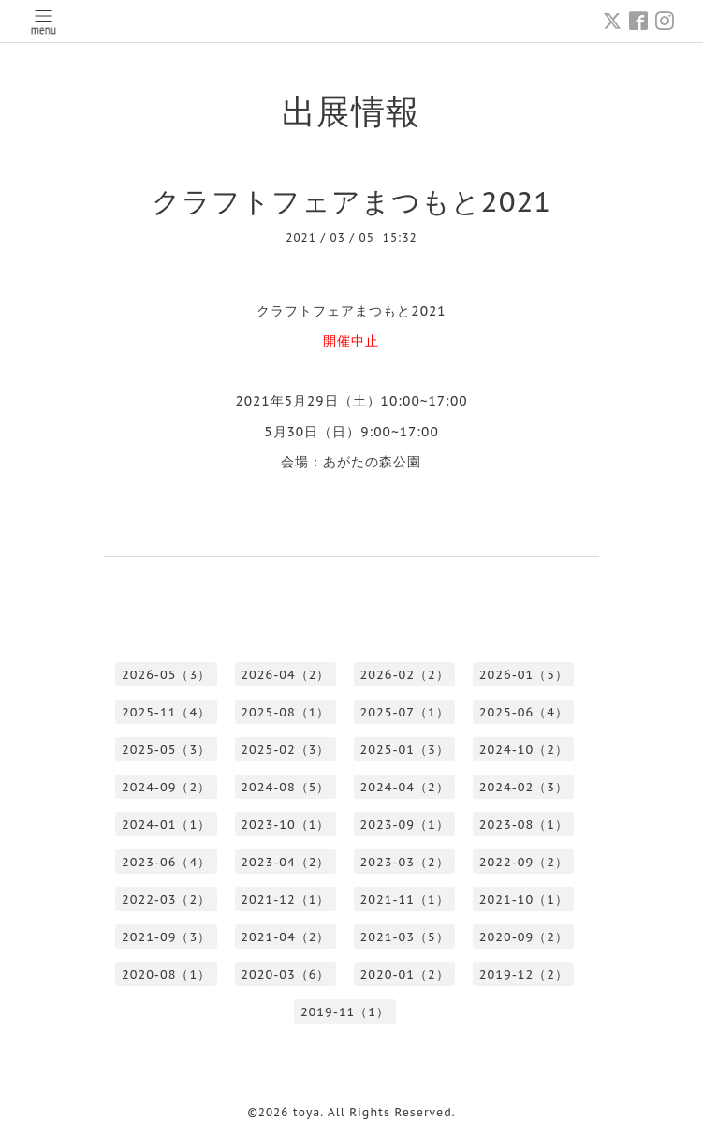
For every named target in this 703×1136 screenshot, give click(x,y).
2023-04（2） (285, 862)
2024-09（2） (166, 787)
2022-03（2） (166, 899)
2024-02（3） (523, 787)
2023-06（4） (166, 862)
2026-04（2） (285, 675)
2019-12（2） (523, 974)
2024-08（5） (285, 787)
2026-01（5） (523, 675)
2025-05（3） (166, 750)
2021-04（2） (285, 937)
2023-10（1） (285, 825)
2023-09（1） (404, 825)
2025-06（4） (523, 712)
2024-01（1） (166, 825)
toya (307, 1112)
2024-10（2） (523, 750)
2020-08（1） (166, 974)
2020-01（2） (404, 974)
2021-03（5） (404, 937)
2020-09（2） (523, 937)
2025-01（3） (404, 750)
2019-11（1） (344, 1012)
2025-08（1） (285, 712)
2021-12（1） (285, 899)
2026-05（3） (166, 675)
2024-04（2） (404, 787)
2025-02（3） (285, 750)
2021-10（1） (523, 899)
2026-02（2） (404, 675)
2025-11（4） (166, 712)
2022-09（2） (523, 862)
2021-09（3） (166, 937)
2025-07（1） (404, 712)
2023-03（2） (404, 862)
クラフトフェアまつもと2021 (351, 201)
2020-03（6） (285, 974)
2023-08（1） (523, 825)
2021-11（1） (404, 899)
